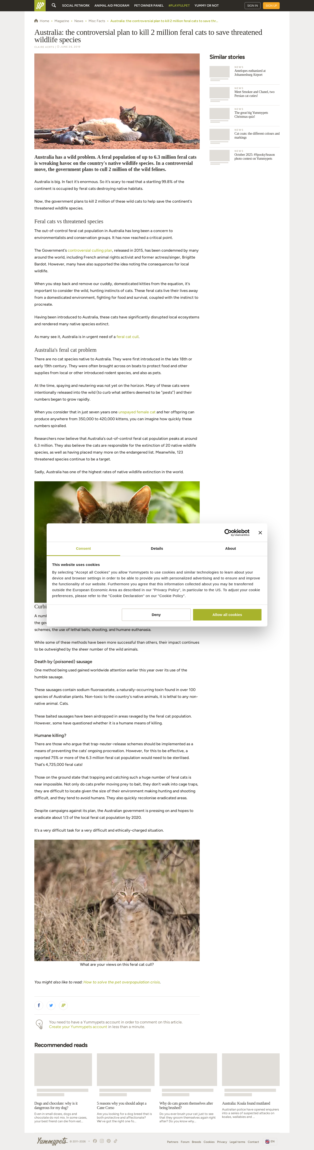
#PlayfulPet (179, 5)
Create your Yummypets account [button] (78, 1026)
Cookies (209, 1142)
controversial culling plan (90, 250)
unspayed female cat (137, 412)
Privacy (222, 1142)
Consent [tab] (83, 548)
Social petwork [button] (76, 5)
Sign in (252, 5)
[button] (38, 1005)
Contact (253, 1142)
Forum (185, 1142)
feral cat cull (128, 336)
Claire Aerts (44, 47)
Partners (172, 1142)
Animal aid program (111, 5)
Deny (156, 615)
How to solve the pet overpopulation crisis (121, 982)
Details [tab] (157, 548)
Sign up (271, 5)
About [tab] (230, 548)
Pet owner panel (149, 5)
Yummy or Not (207, 5)
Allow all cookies (227, 615)
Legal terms (237, 1142)
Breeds (196, 1142)
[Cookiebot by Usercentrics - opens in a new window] (228, 532)
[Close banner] (260, 532)
